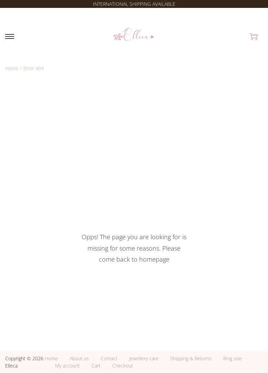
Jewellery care (143, 358)
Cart (96, 365)
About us (79, 358)
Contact (109, 358)
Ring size (232, 358)
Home (11, 68)
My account (67, 365)
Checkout (122, 365)
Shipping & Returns (191, 358)
